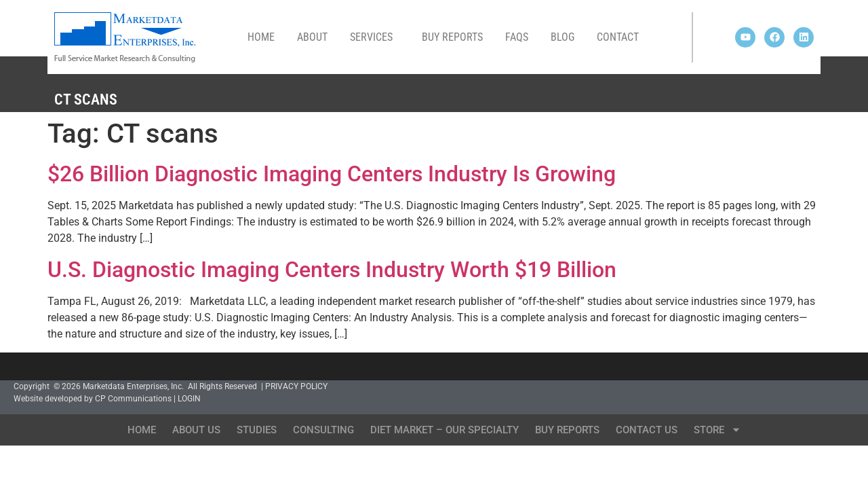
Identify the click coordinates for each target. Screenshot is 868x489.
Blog (562, 37)
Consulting (323, 430)
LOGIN (189, 398)
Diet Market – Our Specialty (444, 430)
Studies (257, 430)
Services (374, 37)
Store (717, 429)
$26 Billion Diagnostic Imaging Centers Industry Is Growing (331, 174)
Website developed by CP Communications (93, 398)
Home (261, 37)
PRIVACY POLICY (296, 386)
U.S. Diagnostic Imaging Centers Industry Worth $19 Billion (331, 270)
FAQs (516, 37)
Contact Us (646, 430)
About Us (196, 430)
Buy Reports (452, 37)
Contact (618, 37)
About (312, 37)
